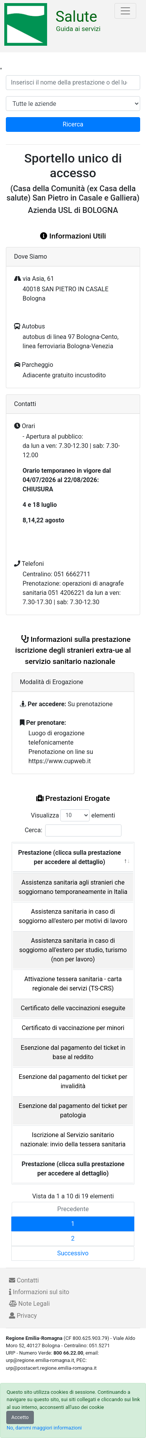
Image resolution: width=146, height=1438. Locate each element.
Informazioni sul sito (39, 1292)
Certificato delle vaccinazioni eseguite (73, 1008)
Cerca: (73, 830)
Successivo (73, 1253)
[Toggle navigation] (125, 11)
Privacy (23, 1315)
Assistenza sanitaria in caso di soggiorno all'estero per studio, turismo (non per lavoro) (73, 950)
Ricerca (73, 124)
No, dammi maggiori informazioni (44, 1428)
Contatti (24, 1280)
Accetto (20, 1417)
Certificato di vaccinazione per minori (73, 1028)
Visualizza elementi (73, 815)
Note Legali (29, 1303)
